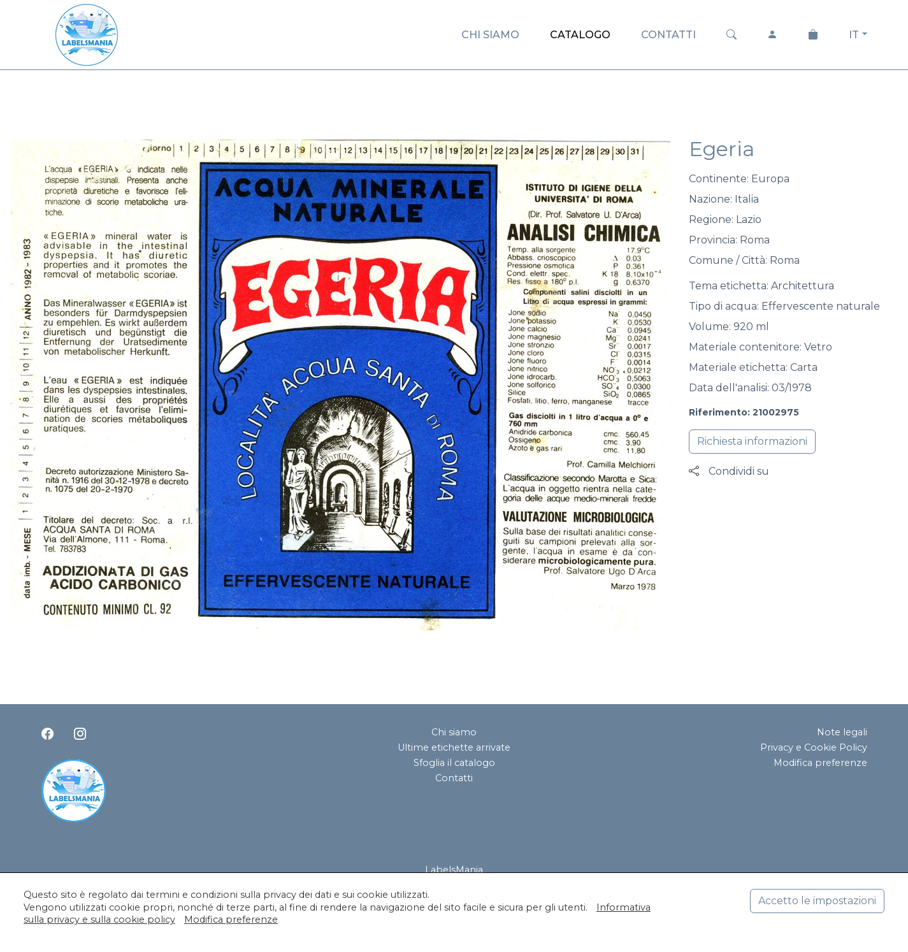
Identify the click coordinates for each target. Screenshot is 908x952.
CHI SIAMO (490, 35)
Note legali (842, 732)
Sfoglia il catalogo (454, 762)
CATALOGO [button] (580, 35)
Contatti (454, 778)
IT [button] (854, 35)
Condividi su (729, 471)
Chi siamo (454, 732)
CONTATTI (668, 35)
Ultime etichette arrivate (454, 747)
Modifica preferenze (820, 762)
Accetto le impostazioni (817, 901)
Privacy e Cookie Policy (813, 747)
